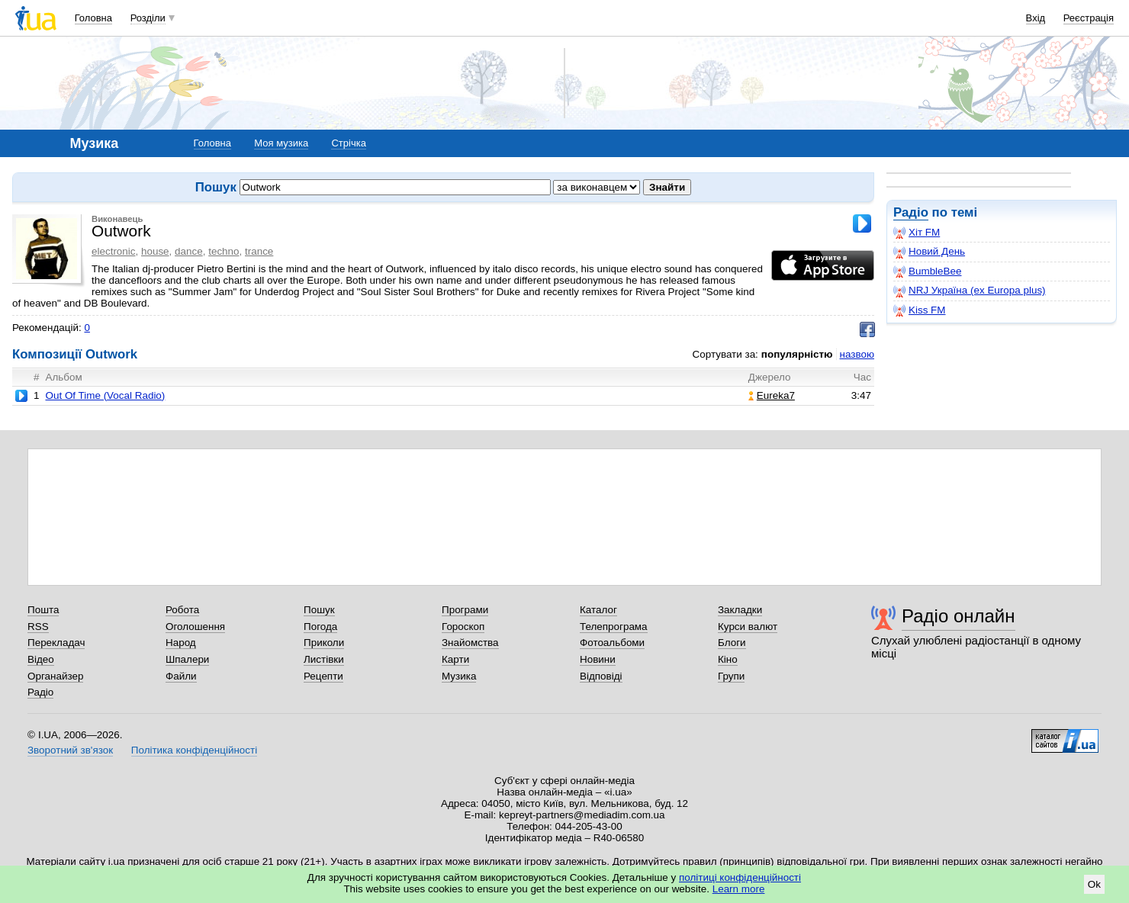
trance (259, 251)
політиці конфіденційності (740, 877)
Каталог (598, 609)
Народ (181, 642)
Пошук (319, 609)
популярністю (797, 354)
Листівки (324, 659)
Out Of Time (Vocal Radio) (105, 395)
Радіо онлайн (958, 616)
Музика (459, 676)
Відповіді (601, 676)
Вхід (1036, 18)
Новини (598, 659)
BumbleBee (927, 271)
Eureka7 (771, 395)
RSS (38, 626)
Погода (320, 626)
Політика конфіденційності (194, 750)
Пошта (43, 609)
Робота (182, 609)
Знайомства (470, 642)
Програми (465, 609)
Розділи (148, 18)
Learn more (738, 889)
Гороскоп (463, 626)
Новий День (929, 252)
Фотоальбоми (612, 642)
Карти (455, 659)
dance (189, 251)
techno (223, 251)
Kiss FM (919, 310)
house (155, 251)
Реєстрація (1088, 18)
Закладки (740, 609)
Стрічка (348, 143)
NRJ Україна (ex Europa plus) (969, 290)
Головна (93, 18)
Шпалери (187, 659)
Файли (181, 676)
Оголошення (195, 626)
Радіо (910, 212)
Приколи (324, 642)
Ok (1094, 884)
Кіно (728, 659)
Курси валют (747, 626)
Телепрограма (614, 626)
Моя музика (281, 143)
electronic (114, 251)
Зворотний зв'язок (70, 750)
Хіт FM (916, 233)
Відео (40, 659)
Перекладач (56, 642)
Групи (731, 676)
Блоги (732, 642)
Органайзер (55, 676)
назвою (857, 354)
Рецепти (323, 676)
